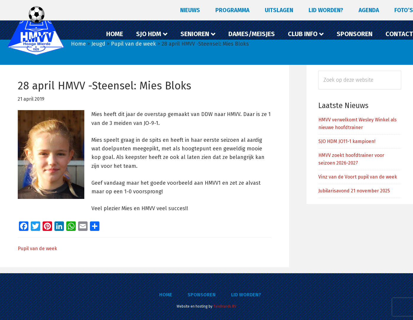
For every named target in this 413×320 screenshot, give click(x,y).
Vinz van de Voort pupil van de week (357, 177)
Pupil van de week (37, 248)
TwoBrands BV (224, 306)
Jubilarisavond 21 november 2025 (354, 191)
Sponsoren (202, 295)
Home (165, 295)
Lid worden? (246, 295)
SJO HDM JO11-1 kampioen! (346, 141)
